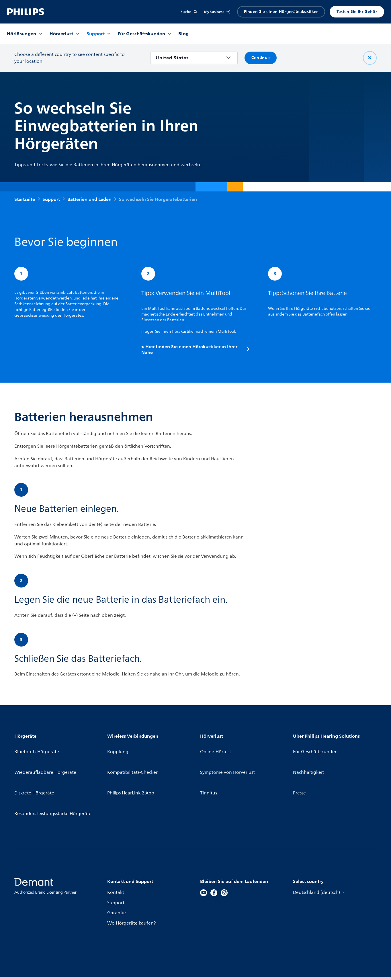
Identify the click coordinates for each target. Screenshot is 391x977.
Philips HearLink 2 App (131, 769)
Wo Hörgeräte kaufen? (132, 884)
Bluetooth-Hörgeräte (37, 748)
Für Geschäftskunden (316, 748)
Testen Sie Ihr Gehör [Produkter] (357, 11)
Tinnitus (209, 769)
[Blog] (183, 33)
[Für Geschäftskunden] (141, 33)
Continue (260, 57)
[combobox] (190, 58)
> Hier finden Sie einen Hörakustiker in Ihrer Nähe (195, 350)
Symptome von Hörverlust (228, 758)
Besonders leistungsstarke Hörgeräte (54, 779)
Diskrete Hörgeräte (35, 769)
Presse (299, 769)
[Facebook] (213, 853)
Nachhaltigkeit (309, 758)
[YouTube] (203, 853)
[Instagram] (224, 853)
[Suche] (189, 11)
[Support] (96, 33)
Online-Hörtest (216, 748)
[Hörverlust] (61, 33)
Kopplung (118, 748)
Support (116, 863)
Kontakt (116, 853)
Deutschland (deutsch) (320, 853)
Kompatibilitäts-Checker (133, 758)
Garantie (117, 873)
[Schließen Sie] (370, 58)
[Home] (25, 11)
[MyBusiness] (217, 11)
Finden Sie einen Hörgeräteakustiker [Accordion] (281, 11)
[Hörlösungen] (21, 33)
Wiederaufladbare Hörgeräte (46, 758)
